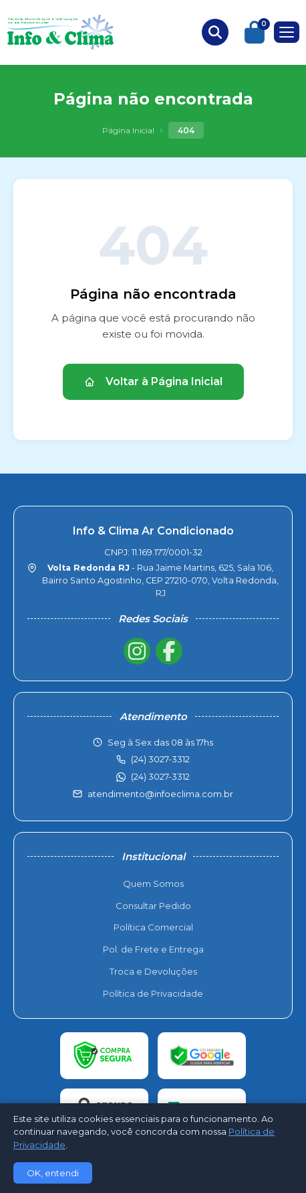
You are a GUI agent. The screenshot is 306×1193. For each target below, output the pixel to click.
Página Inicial (128, 130)
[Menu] (286, 32)
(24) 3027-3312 (160, 776)
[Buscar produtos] (215, 32)
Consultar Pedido (153, 905)
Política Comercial (153, 927)
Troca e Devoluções (153, 971)
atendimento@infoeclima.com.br (160, 793)
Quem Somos (153, 883)
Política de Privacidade (153, 993)
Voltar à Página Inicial (153, 381)
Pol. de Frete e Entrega (153, 949)
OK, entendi (53, 1173)
